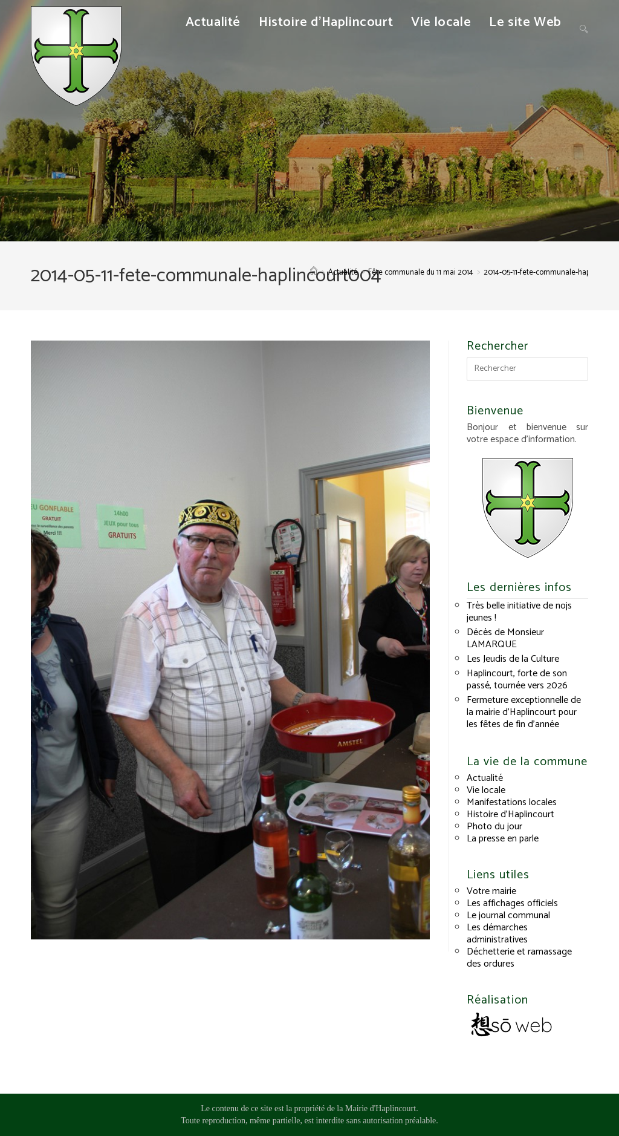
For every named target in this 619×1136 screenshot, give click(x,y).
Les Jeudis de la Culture (513, 659)
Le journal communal (508, 915)
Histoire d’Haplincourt (510, 814)
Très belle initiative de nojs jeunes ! (519, 612)
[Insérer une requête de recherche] (527, 369)
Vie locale (486, 790)
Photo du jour (494, 826)
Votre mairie (491, 891)
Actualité (485, 778)
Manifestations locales (512, 802)
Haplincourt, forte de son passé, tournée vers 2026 (517, 679)
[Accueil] (314, 272)
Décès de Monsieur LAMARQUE (505, 638)
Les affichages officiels (512, 903)
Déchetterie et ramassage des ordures (519, 958)
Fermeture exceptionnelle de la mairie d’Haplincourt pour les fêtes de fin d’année (524, 712)
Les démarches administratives (497, 933)
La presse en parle (503, 839)
